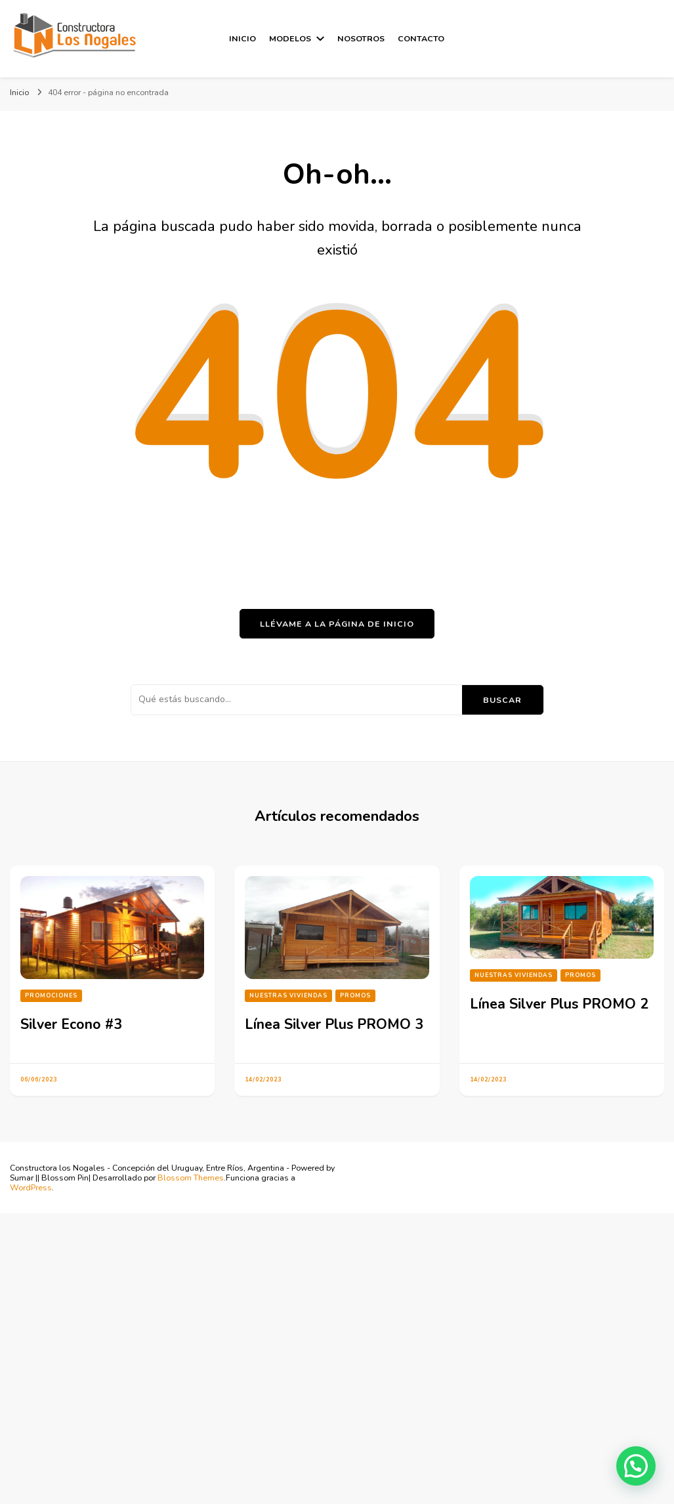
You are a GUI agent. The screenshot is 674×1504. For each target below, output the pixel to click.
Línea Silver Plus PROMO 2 (559, 1004)
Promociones (51, 995)
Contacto (421, 38)
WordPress (31, 1187)
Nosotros (361, 38)
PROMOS (355, 995)
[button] (636, 1466)
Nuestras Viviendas (288, 995)
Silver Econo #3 (71, 1024)
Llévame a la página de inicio (337, 623)
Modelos (290, 38)
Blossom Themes (191, 1177)
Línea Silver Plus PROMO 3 (334, 1024)
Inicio (242, 38)
